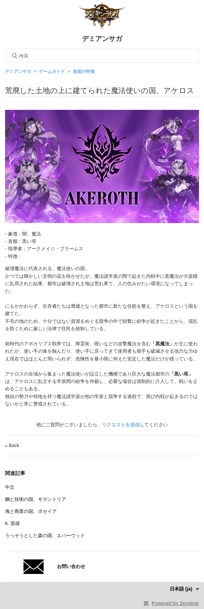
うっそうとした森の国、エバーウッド (45, 535)
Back (12, 445)
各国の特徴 (84, 71)
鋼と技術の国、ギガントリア (35, 499)
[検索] (102, 55)
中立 (9, 487)
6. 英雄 (12, 523)
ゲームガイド (52, 71)
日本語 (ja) (182, 589)
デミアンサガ (18, 71)
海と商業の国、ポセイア (31, 511)
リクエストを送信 (121, 424)
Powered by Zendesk (175, 603)
